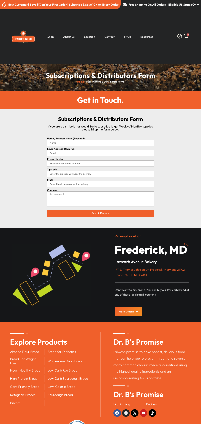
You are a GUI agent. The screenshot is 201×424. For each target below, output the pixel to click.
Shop (50, 36)
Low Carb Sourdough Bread (68, 378)
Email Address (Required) (61, 149)
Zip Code (52, 169)
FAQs (127, 36)
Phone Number (55, 159)
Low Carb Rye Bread (62, 370)
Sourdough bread (60, 395)
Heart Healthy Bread (25, 370)
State (50, 180)
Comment (52, 190)
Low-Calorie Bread (61, 387)
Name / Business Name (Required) (66, 138)
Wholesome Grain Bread (65, 361)
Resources (146, 36)
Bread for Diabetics (62, 352)
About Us (69, 36)
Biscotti (15, 403)
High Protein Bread (24, 378)
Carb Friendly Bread (24, 387)
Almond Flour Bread (24, 352)
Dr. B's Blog (121, 404)
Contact (109, 36)
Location (89, 36)
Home (80, 81)
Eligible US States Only (183, 4)
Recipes (151, 404)
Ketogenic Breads (22, 395)
